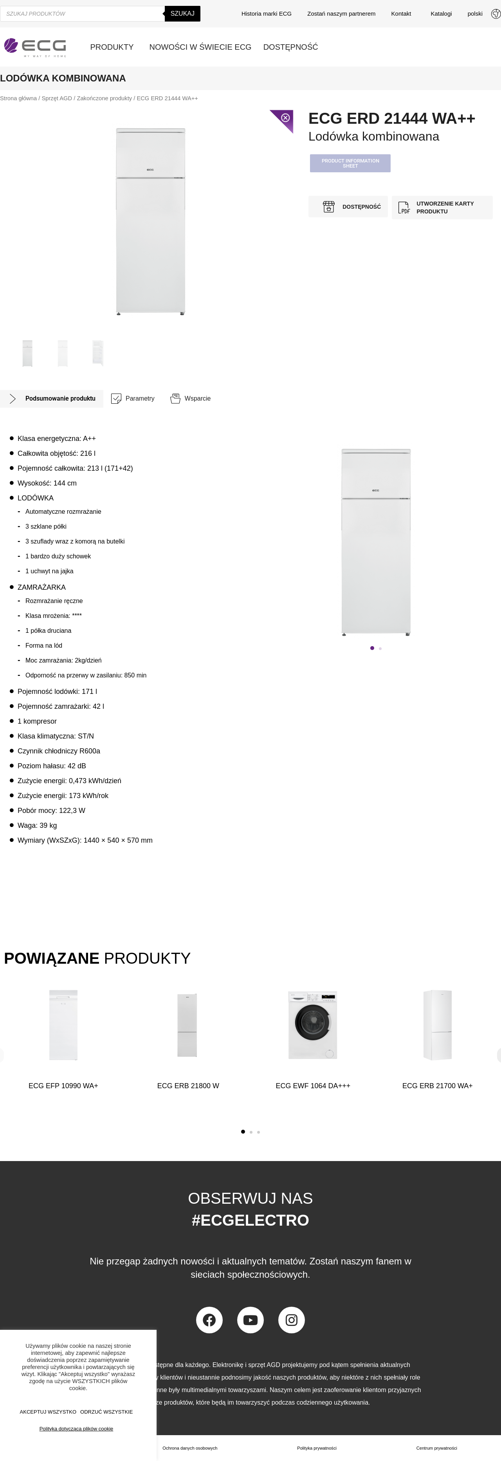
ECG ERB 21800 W (188, 1086)
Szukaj (183, 13)
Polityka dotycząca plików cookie (77, 1429)
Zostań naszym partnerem (341, 13)
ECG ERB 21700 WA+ (437, 1086)
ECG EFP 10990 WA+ (63, 1086)
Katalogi (441, 13)
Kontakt (403, 14)
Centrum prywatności (437, 1448)
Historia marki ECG (266, 13)
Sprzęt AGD (56, 98)
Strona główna (18, 98)
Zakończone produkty (104, 98)
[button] (350, 163)
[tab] (51, 399)
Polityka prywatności (317, 1448)
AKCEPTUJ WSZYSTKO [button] (48, 1412)
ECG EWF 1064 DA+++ (313, 1086)
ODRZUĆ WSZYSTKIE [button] (106, 1412)
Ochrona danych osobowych (190, 1448)
